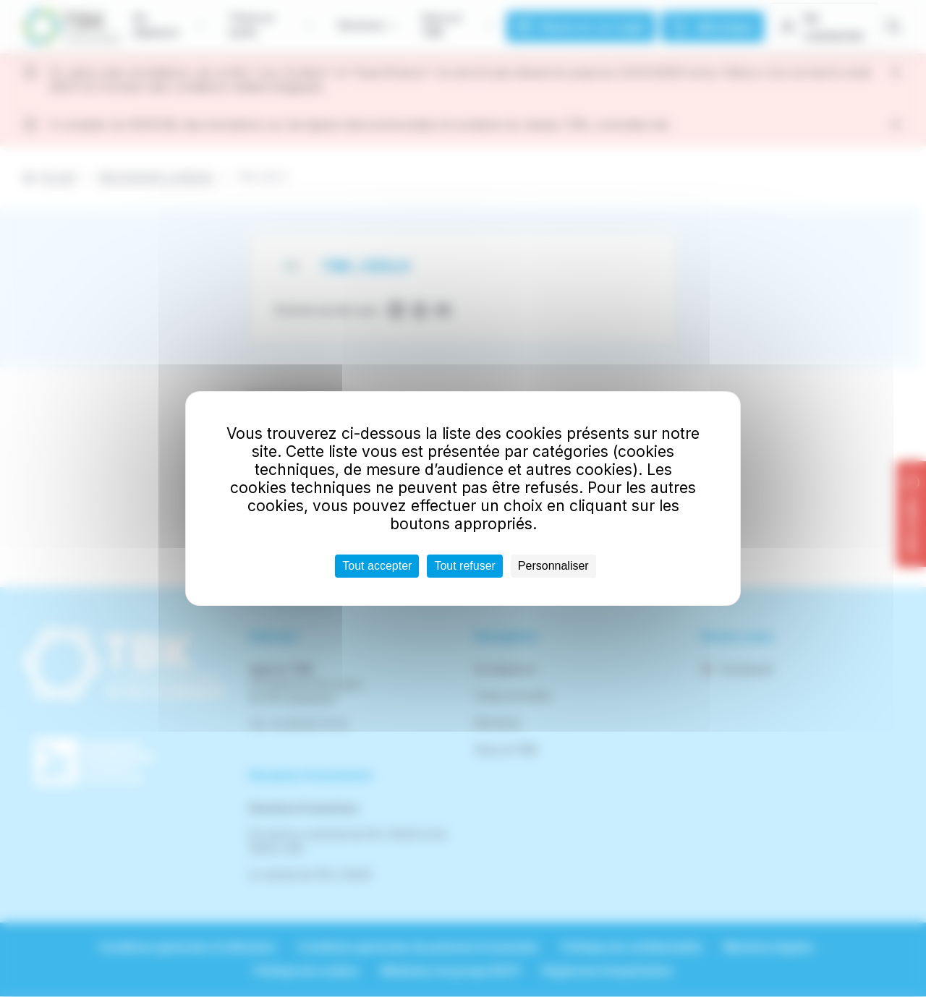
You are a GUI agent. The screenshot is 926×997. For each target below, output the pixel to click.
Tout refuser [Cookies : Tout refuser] (464, 566)
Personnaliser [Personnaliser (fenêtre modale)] (553, 566)
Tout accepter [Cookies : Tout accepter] (377, 566)
